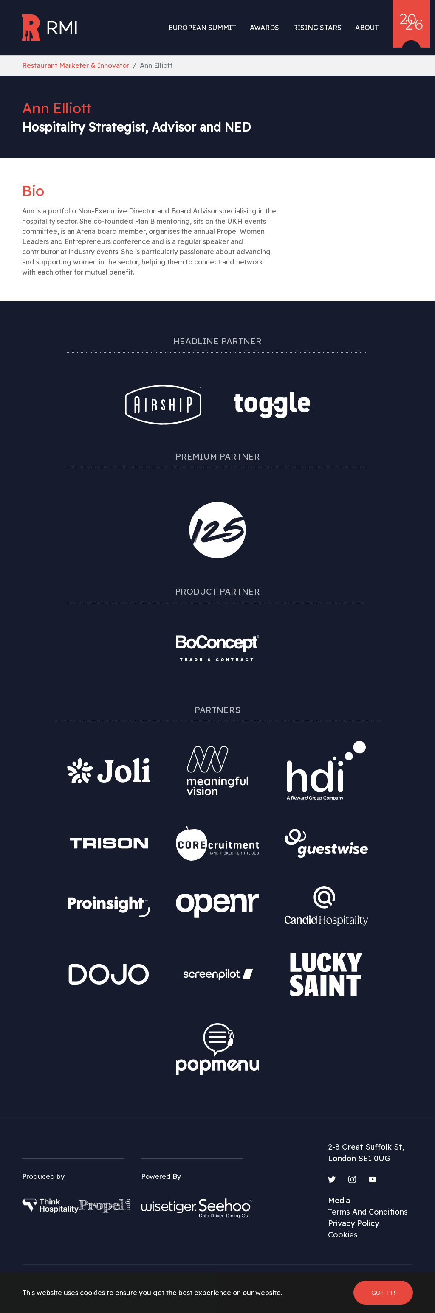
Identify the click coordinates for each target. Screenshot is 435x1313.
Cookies (343, 1235)
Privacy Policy (353, 1223)
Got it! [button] (383, 1292)
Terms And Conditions (368, 1212)
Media (339, 1200)
